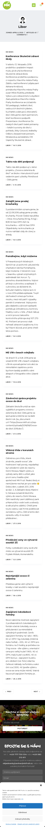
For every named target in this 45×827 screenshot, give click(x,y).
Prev (8, 691)
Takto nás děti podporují (20, 161)
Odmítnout (22, 812)
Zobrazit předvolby (22, 819)
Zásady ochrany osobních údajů (28, 824)
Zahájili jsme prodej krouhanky (17, 202)
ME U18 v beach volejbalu (20, 352)
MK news (9, 52)
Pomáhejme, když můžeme (21, 256)
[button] (41, 785)
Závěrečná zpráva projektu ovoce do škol (21, 399)
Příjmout (22, 806)
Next (37, 691)
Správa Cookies (11, 824)
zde (22, 799)
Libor (8, 145)
